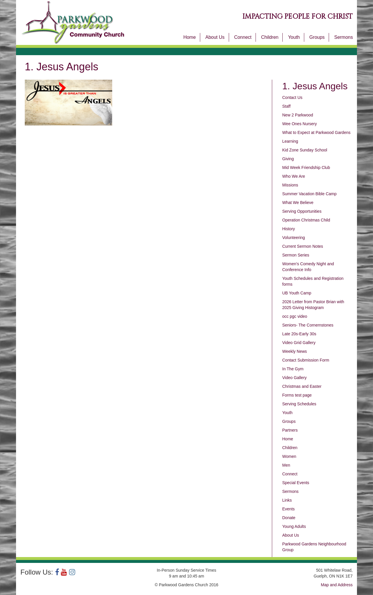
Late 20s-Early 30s (299, 333)
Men (286, 465)
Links (287, 500)
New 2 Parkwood (297, 115)
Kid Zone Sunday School (304, 150)
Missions (290, 185)
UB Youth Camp (297, 293)
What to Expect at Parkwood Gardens (316, 132)
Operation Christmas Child (306, 220)
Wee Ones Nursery (299, 123)
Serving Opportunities (302, 211)
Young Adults (294, 526)
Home (189, 37)
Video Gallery (294, 377)
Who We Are (293, 176)
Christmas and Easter (302, 386)
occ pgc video (294, 316)
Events (288, 509)
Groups (317, 37)
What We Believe (298, 202)
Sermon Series (295, 255)
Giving (288, 158)
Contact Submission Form (305, 360)
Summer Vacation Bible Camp (309, 193)
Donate (288, 517)
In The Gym (293, 369)
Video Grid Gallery (299, 342)
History (288, 228)
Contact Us (292, 97)
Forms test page (297, 395)
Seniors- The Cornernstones (308, 325)
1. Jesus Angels (315, 86)
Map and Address (337, 584)
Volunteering (293, 237)
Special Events (295, 482)
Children (270, 37)
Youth (294, 37)
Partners (290, 430)
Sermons (343, 37)
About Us (215, 37)
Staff (286, 106)
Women (289, 456)
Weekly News (294, 351)
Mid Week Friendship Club (306, 167)
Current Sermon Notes (302, 246)
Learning (290, 141)
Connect (242, 37)
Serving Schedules (299, 404)
